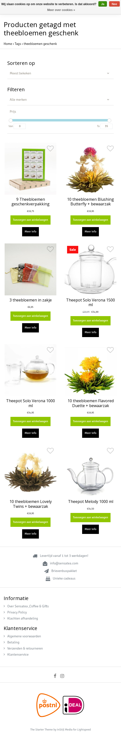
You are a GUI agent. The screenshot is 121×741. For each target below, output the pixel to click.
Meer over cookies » (61, 10)
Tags (18, 44)
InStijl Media (64, 729)
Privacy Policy (15, 612)
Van (11, 126)
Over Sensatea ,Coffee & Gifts (26, 606)
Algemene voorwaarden (22, 636)
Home (8, 44)
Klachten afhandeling (21, 618)
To (98, 126)
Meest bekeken (20, 73)
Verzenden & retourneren (23, 648)
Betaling (11, 642)
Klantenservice (16, 654)
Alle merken (18, 100)
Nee (114, 4)
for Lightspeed (82, 729)
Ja (102, 4)
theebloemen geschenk (40, 44)
